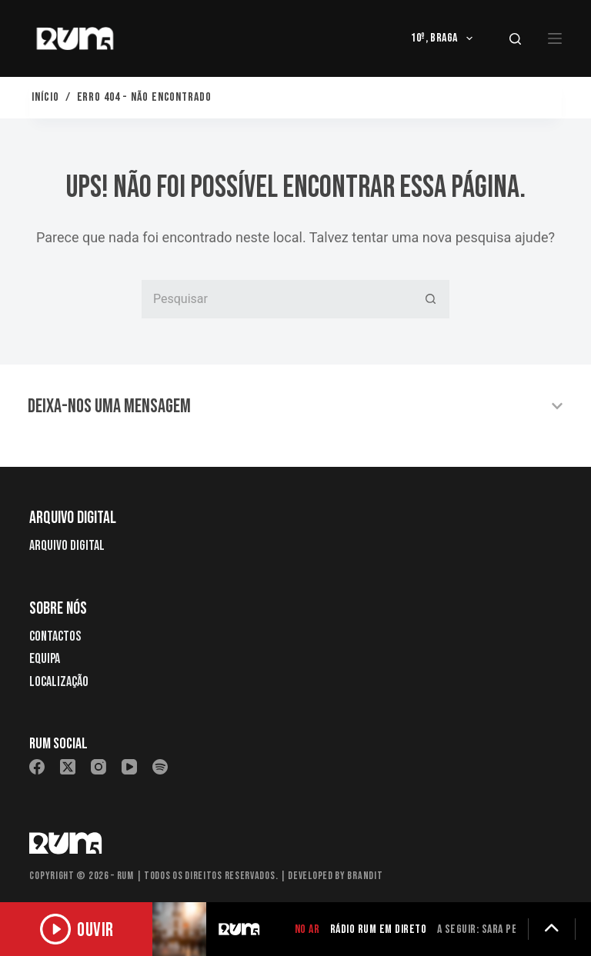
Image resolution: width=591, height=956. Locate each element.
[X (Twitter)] (67, 766)
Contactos (55, 636)
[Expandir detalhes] (552, 929)
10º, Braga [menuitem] (445, 38)
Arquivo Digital (67, 546)
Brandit (364, 875)
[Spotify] (160, 766)
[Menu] (555, 38)
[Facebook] (37, 766)
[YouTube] (129, 766)
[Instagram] (98, 766)
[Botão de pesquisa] (430, 299)
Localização (58, 682)
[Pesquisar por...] (276, 299)
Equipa (44, 659)
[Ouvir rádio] (77, 929)
